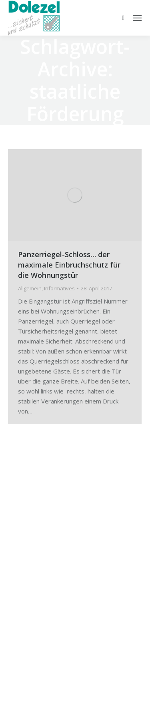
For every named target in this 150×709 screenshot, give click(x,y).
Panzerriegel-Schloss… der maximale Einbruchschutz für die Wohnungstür (69, 265)
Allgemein (30, 288)
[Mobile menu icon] (137, 18)
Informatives (59, 288)
